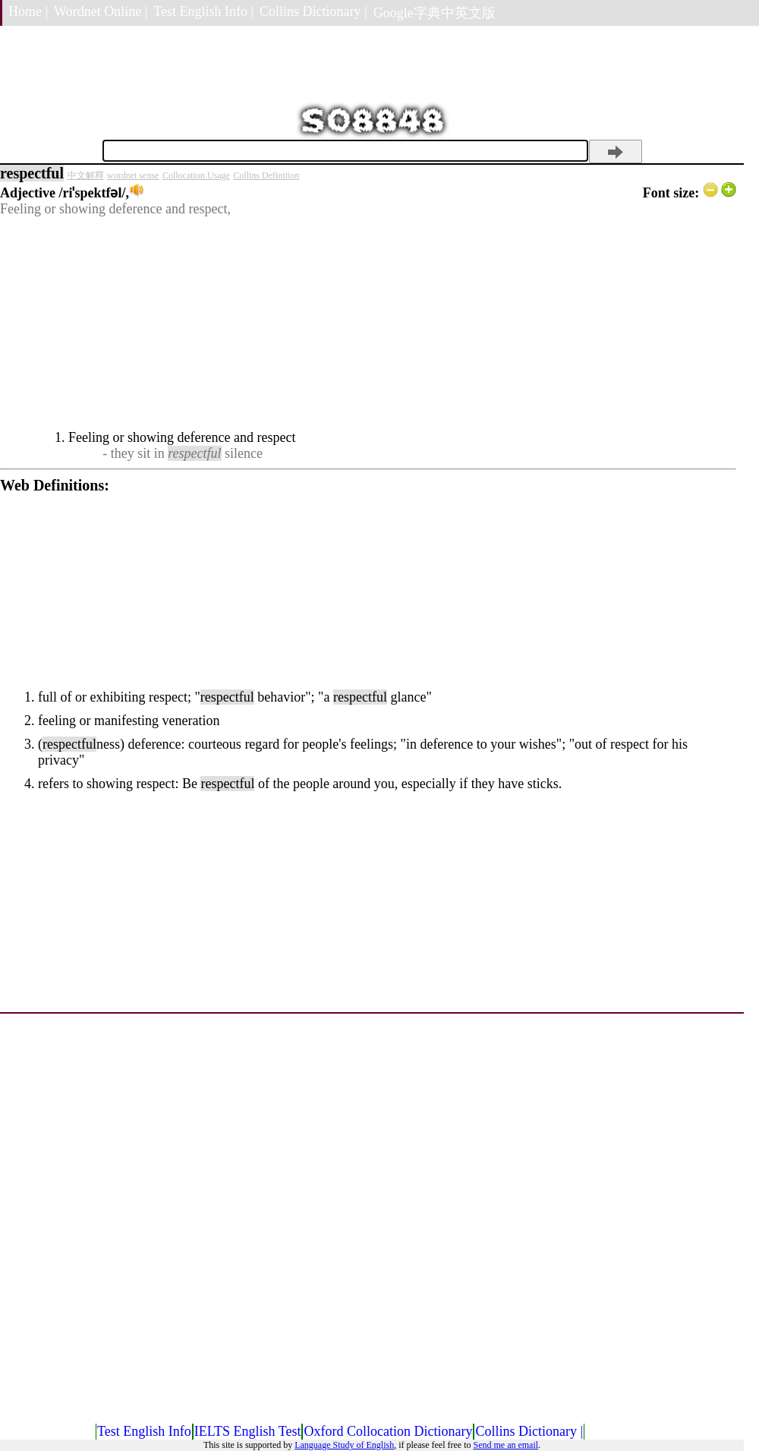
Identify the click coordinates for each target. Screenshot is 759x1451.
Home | (28, 11)
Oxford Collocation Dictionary (388, 1431)
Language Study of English (344, 1445)
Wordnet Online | (100, 11)
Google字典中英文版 (434, 13)
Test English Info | (203, 11)
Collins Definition (266, 175)
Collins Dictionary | (313, 11)
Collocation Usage (196, 175)
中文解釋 (86, 175)
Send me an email (505, 1445)
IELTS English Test (247, 1431)
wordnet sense (133, 175)
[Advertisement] (368, 323)
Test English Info (144, 1431)
